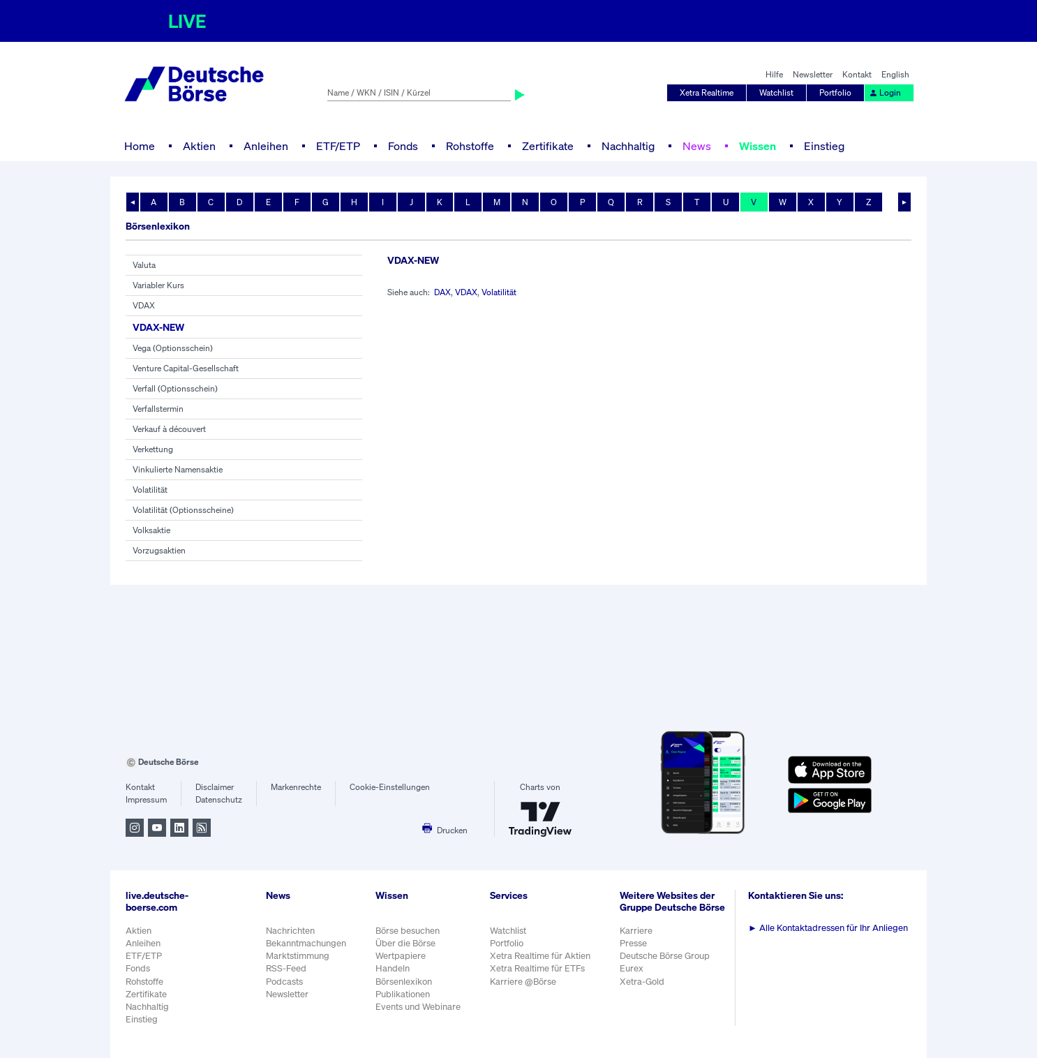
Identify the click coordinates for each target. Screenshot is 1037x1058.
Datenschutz (218, 799)
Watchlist (776, 92)
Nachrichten (290, 931)
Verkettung (153, 449)
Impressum (146, 799)
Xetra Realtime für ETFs (537, 968)
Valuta (144, 265)
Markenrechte (296, 787)
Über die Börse (405, 943)
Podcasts (284, 982)
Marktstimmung (297, 956)
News (696, 146)
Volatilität (150, 489)
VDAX (144, 305)
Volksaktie (151, 530)
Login (885, 92)
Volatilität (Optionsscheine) (183, 510)
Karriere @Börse (523, 982)
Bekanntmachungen (306, 943)
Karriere (636, 931)
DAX (442, 292)
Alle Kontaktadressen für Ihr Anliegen (828, 928)
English (895, 74)
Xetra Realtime (706, 92)
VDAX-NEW (158, 327)
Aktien (199, 146)
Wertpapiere (400, 956)
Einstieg (824, 146)
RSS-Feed (286, 968)
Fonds (403, 146)
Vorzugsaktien (159, 550)
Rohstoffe (470, 146)
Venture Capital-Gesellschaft (186, 368)
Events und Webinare (418, 1007)
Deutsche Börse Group (665, 956)
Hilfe (774, 74)
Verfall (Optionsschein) (175, 388)
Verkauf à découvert (169, 429)
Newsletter (813, 74)
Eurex (631, 968)
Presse (633, 943)
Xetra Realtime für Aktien (540, 956)
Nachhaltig (628, 146)
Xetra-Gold (642, 982)
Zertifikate (548, 146)
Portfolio (835, 92)
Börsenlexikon (403, 982)
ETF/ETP (338, 146)
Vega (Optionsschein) (173, 348)
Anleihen (266, 146)
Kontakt (857, 74)
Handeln (392, 968)
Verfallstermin (158, 408)
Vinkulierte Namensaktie (178, 469)
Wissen (757, 146)
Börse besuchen (407, 931)
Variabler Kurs (158, 285)
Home (139, 146)
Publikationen (402, 994)
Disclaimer (214, 787)
